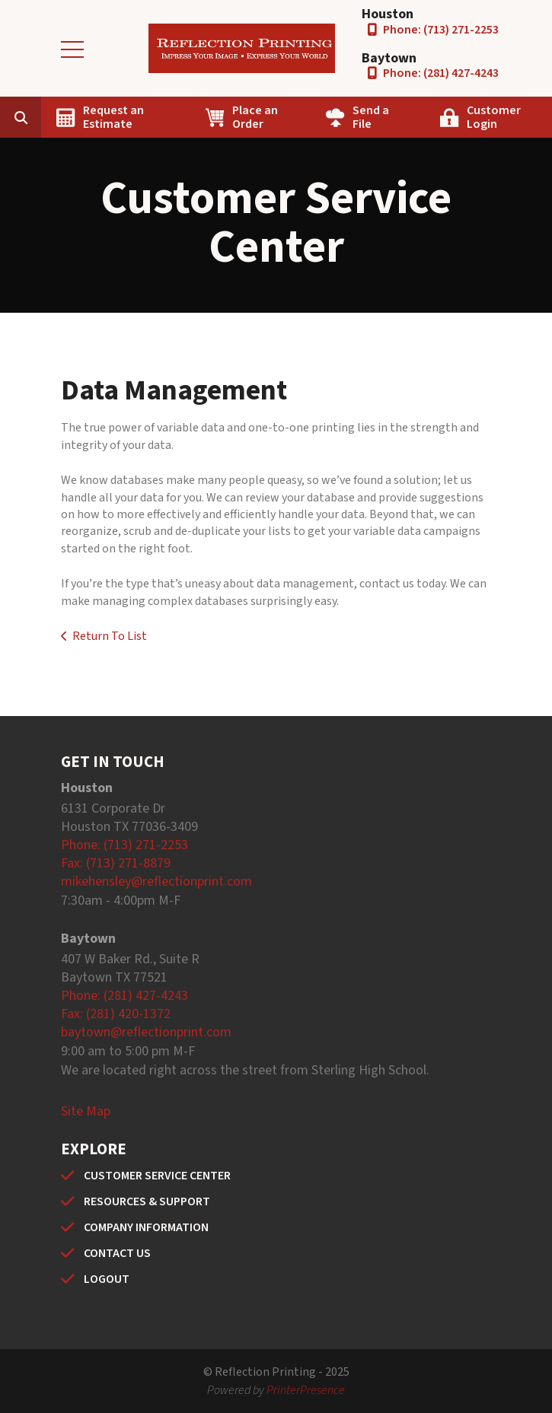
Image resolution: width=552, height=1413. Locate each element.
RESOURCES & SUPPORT (147, 1201)
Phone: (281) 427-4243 (441, 73)
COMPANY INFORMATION (146, 1227)
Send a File (371, 117)
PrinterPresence (305, 1390)
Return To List (109, 636)
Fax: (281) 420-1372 (116, 1013)
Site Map (85, 1111)
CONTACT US (117, 1253)
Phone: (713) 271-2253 (441, 29)
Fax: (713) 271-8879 (116, 863)
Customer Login (494, 117)
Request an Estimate (113, 117)
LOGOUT (106, 1279)
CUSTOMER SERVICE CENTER (157, 1175)
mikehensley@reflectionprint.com (156, 881)
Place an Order (255, 117)
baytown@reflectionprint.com (146, 1032)
